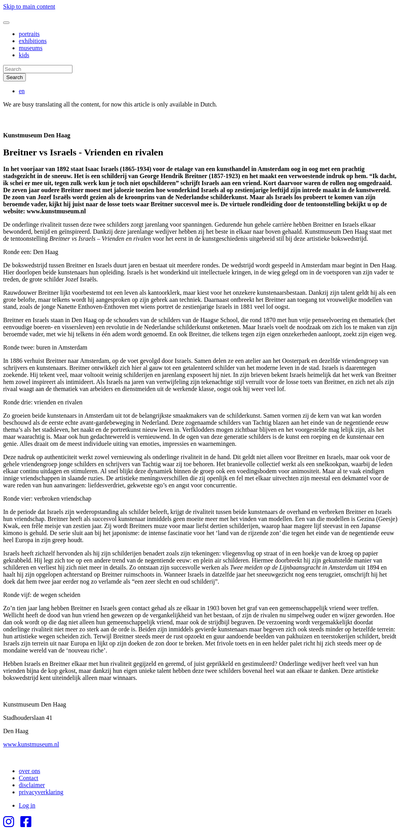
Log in (27, 805)
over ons (29, 771)
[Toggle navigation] (6, 23)
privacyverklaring (41, 792)
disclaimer (32, 785)
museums (30, 48)
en (22, 91)
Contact (28, 778)
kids (24, 55)
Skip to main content (29, 6)
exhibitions (33, 41)
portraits (29, 34)
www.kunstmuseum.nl (31, 744)
